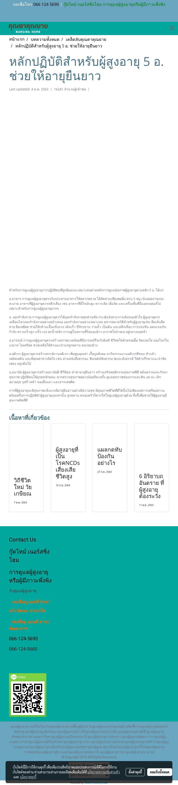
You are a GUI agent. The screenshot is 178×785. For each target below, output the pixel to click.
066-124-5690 (23, 638)
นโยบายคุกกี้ (28, 777)
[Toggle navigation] (172, 28)
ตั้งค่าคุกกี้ (135, 772)
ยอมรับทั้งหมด (159, 772)
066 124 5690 (46, 4)
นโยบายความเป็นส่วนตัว (104, 772)
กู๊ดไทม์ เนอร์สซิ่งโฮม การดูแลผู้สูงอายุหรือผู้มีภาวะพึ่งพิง (113, 4)
